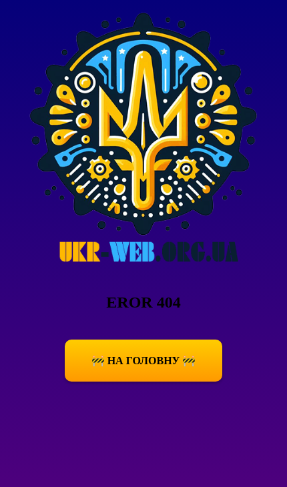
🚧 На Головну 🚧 (143, 360)
